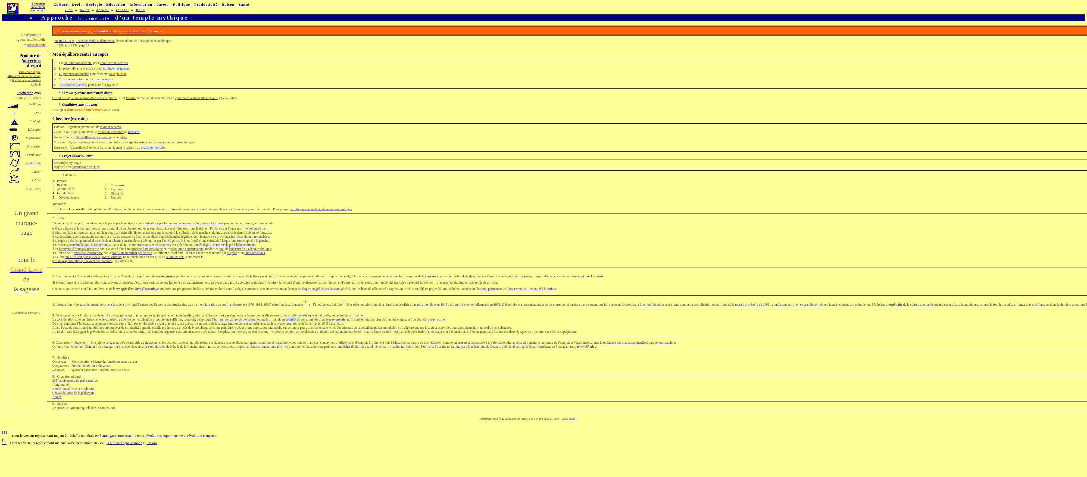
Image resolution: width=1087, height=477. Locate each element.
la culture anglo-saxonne (124, 443)
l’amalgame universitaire (118, 436)
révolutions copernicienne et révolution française (180, 436)
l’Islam (151, 443)
